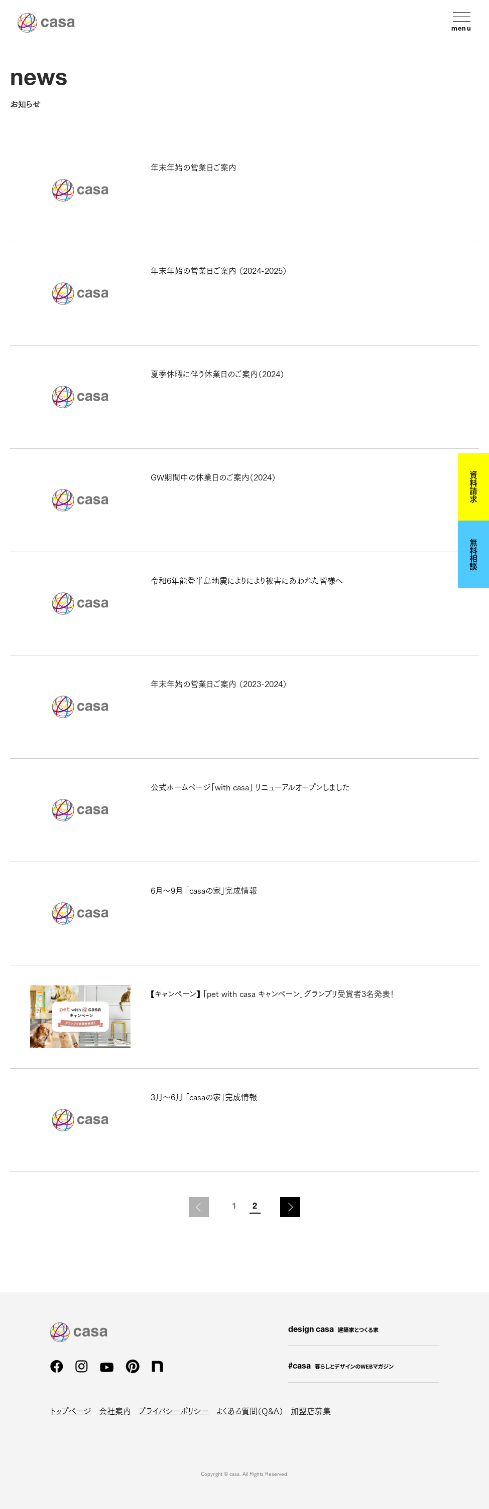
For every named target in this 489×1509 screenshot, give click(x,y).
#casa (341, 1366)
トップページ (70, 1410)
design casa (333, 1329)
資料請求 (473, 486)
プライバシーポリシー (174, 1410)
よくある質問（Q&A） (249, 1410)
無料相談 (473, 554)
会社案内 (115, 1410)
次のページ (290, 1207)
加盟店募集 (311, 1410)
